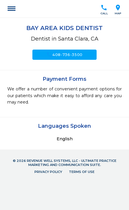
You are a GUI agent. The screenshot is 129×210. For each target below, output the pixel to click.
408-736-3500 (64, 54)
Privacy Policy (48, 172)
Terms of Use (82, 172)
